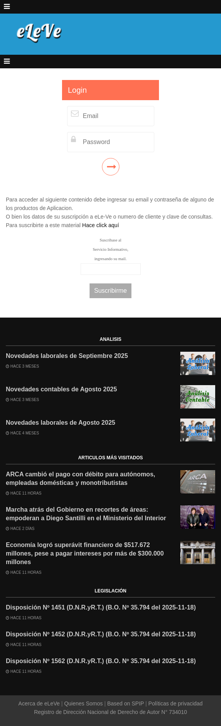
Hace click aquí (100, 225)
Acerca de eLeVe (39, 703)
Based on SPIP (125, 703)
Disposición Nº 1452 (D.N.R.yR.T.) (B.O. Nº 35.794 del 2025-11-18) (101, 634)
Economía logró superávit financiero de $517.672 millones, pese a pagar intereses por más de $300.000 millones (85, 553)
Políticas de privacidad (175, 703)
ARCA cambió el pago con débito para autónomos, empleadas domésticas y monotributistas (80, 478)
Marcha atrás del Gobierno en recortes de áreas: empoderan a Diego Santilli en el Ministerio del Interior (86, 513)
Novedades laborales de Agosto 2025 (60, 422)
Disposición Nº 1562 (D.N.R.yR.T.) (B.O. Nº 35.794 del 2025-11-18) (101, 661)
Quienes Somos (83, 703)
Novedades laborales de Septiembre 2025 (67, 356)
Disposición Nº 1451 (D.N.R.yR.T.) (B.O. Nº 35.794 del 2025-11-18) (101, 607)
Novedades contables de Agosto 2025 (61, 389)
